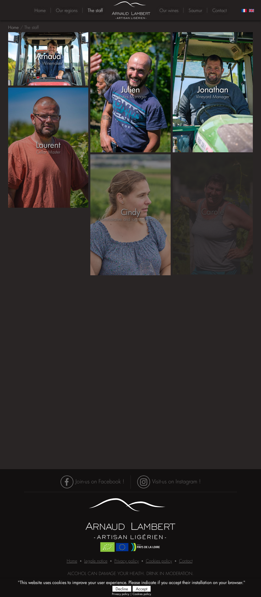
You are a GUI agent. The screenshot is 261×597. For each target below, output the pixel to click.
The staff (95, 10)
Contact (219, 10)
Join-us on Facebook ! (92, 481)
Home (40, 10)
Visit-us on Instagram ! (169, 481)
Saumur (195, 10)
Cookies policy (142, 594)
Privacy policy (120, 594)
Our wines (168, 10)
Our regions (66, 10)
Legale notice (95, 561)
